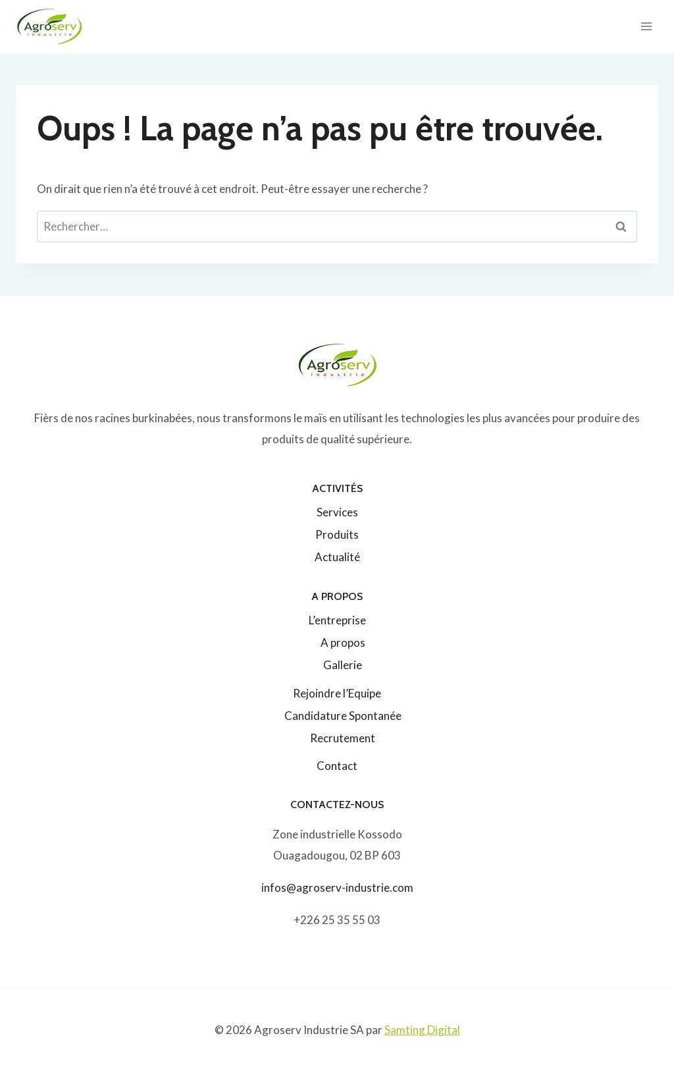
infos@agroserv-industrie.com (337, 887)
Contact (337, 766)
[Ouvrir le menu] (646, 26)
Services (337, 512)
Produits (337, 534)
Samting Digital (422, 1030)
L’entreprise (337, 620)
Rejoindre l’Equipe (337, 693)
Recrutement (342, 738)
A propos (343, 642)
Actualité (337, 557)
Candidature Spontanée (343, 716)
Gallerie (342, 665)
